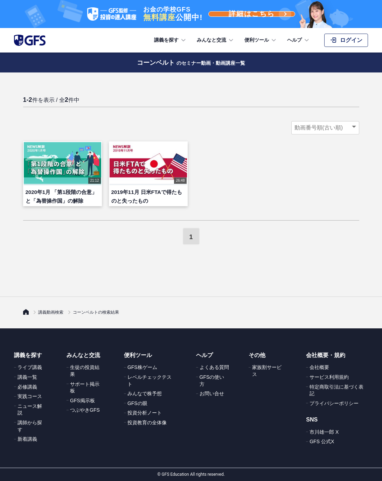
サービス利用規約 (329, 377)
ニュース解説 (30, 409)
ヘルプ (298, 40)
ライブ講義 (30, 367)
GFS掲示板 (82, 400)
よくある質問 (214, 367)
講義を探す (170, 40)
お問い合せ (212, 393)
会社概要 (319, 367)
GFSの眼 (137, 403)
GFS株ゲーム (142, 367)
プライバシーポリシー (334, 403)
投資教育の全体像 (147, 422)
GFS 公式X (322, 441)
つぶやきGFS (85, 410)
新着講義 (27, 439)
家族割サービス (267, 370)
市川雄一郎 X (324, 432)
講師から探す (30, 426)
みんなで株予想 (144, 393)
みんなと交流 (216, 40)
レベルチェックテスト (149, 380)
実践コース (30, 396)
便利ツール (260, 40)
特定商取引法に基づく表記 (336, 390)
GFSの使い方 (212, 380)
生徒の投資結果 (84, 370)
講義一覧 (27, 377)
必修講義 (27, 387)
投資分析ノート (144, 413)
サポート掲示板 (84, 387)
